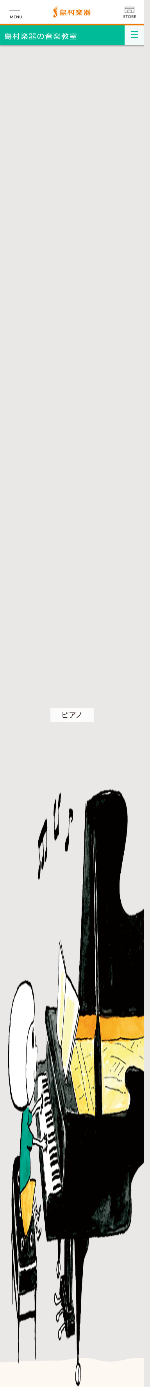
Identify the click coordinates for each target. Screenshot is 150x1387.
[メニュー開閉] (134, 35)
